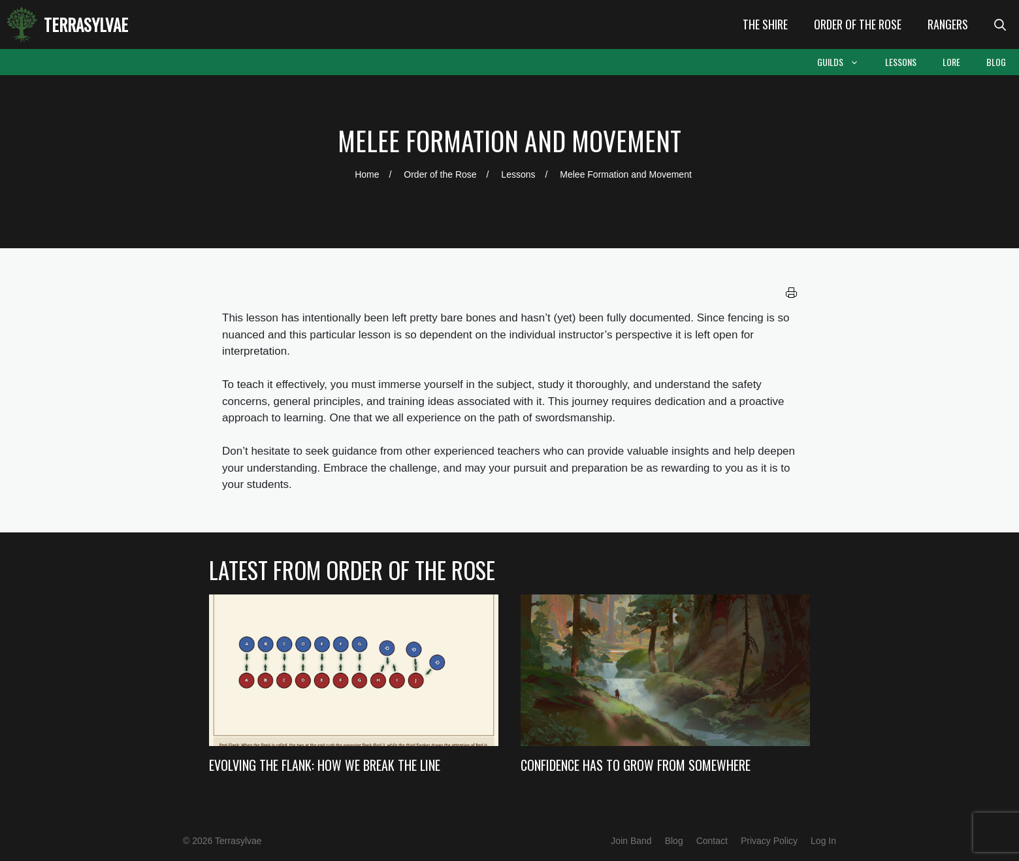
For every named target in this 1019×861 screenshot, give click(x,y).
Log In (823, 841)
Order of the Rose (857, 24)
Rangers (948, 24)
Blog (996, 62)
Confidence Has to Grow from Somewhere (636, 765)
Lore (951, 62)
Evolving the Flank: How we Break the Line (324, 765)
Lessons (900, 62)
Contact (712, 841)
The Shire (765, 24)
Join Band (631, 841)
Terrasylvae (86, 24)
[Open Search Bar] (1000, 24)
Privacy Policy (769, 841)
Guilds (844, 62)
